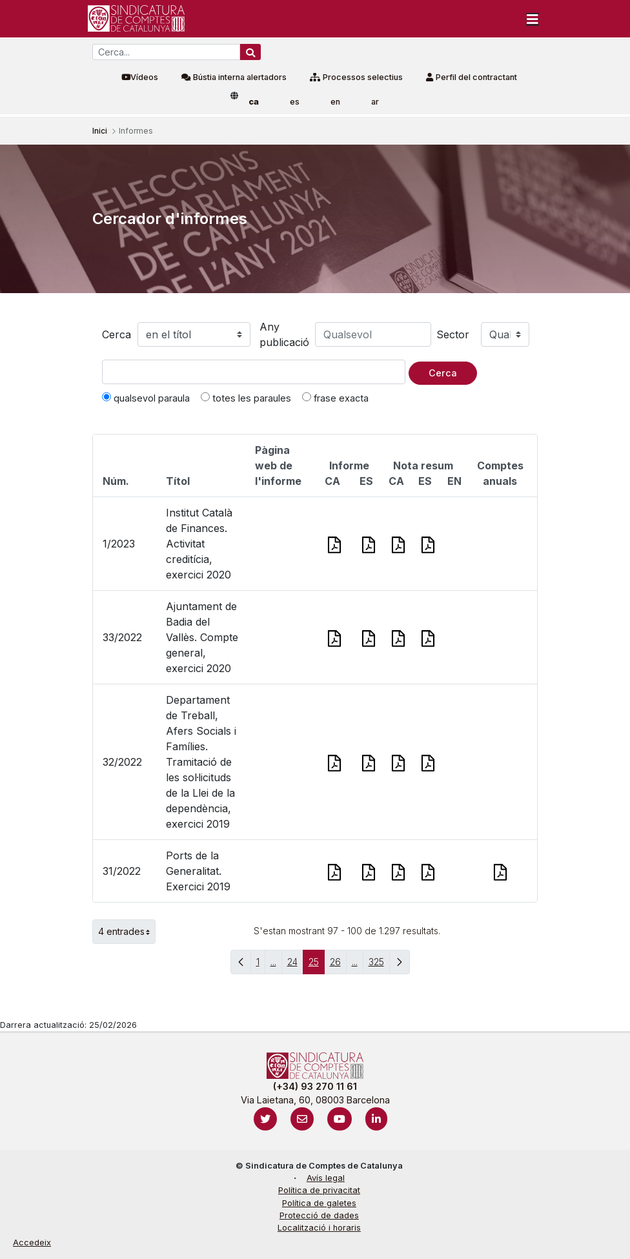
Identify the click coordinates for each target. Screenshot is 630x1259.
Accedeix (32, 1242)
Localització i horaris (319, 1228)
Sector (452, 334)
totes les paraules (246, 398)
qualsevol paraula (146, 398)
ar (375, 102)
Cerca (116, 334)
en (335, 102)
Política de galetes (319, 1203)
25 (317, 965)
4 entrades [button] (127, 931)
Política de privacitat (319, 1190)
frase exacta (335, 398)
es (295, 102)
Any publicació (284, 334)
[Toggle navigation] (532, 18)
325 (379, 965)
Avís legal (326, 1178)
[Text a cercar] (253, 372)
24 (295, 965)
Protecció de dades (319, 1215)
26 (338, 965)
